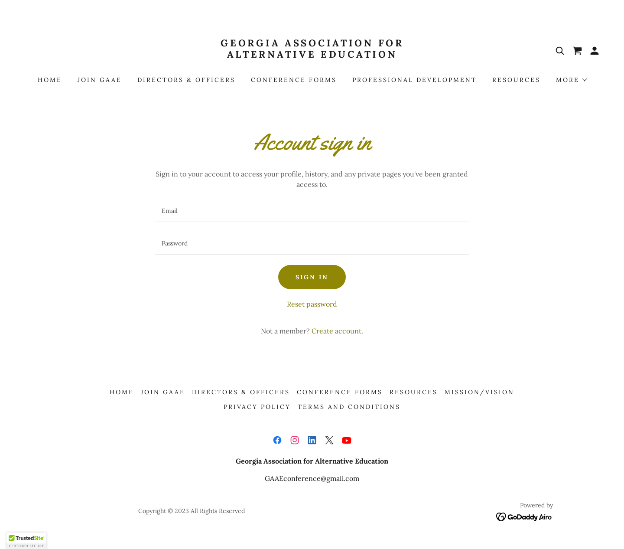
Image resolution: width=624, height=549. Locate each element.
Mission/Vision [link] (479, 392)
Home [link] (50, 80)
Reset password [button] (312, 304)
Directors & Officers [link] (186, 80)
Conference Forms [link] (294, 80)
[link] (312, 55)
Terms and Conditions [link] (349, 407)
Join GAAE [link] (100, 80)
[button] (594, 50)
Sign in (312, 277)
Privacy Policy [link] (257, 407)
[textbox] (312, 211)
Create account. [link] (337, 331)
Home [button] (122, 392)
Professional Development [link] (414, 80)
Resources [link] (516, 80)
